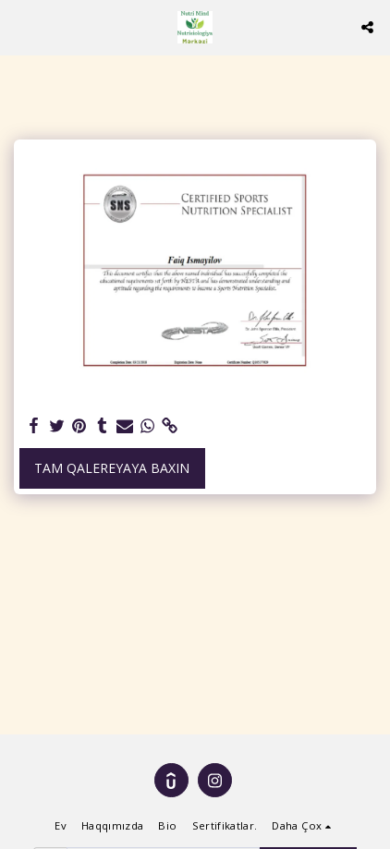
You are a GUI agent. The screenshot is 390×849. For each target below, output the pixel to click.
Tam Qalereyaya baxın (111, 468)
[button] (20, 26)
